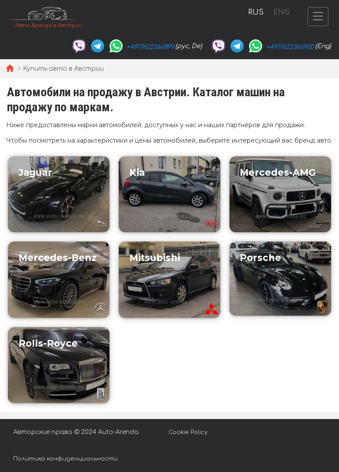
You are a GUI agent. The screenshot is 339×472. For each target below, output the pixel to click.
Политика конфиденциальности (65, 459)
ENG (281, 12)
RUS (256, 12)
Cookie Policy (188, 432)
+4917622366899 (150, 47)
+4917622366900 (290, 47)
